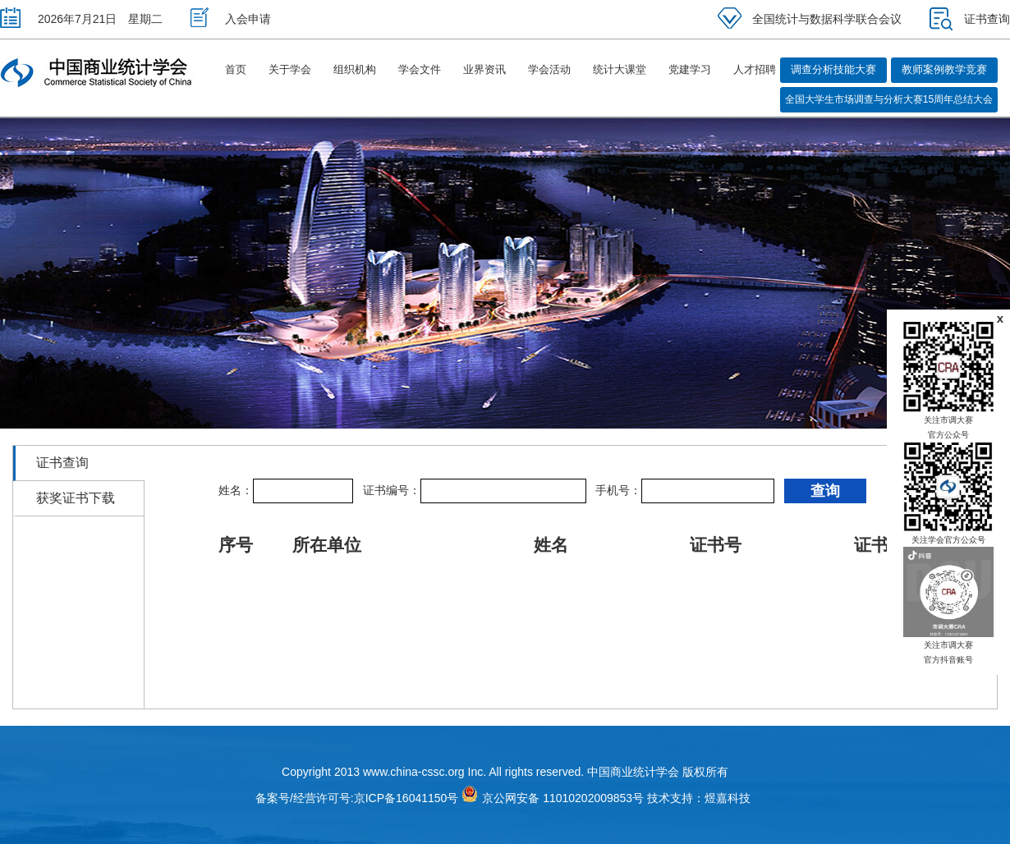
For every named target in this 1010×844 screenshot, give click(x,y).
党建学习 (689, 69)
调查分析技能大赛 (833, 69)
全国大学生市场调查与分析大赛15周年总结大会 (889, 99)
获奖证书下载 (75, 498)
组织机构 (354, 69)
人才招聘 (754, 69)
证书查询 (970, 18)
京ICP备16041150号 (406, 798)
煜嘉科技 (728, 798)
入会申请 (231, 18)
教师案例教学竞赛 (944, 69)
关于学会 (290, 69)
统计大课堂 (619, 69)
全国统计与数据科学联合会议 (810, 18)
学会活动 (549, 69)
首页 (235, 69)
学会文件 (419, 69)
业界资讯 (484, 69)
